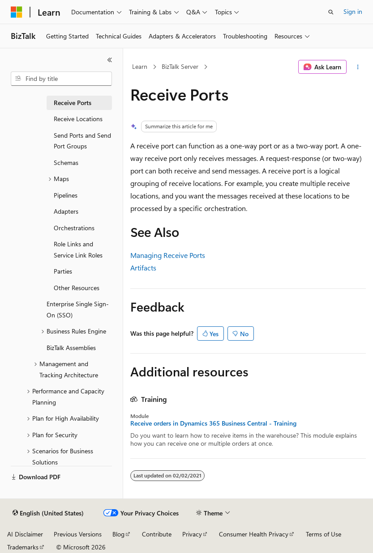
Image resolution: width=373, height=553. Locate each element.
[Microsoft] (16, 12)
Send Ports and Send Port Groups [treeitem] (82, 141)
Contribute (156, 534)
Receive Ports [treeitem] (72, 102)
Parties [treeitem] (63, 271)
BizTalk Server (180, 66)
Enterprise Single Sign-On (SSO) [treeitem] (78, 309)
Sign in (352, 11)
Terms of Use (323, 534)
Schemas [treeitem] (66, 162)
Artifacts (143, 267)
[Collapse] (109, 60)
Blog (118, 534)
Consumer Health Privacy (253, 534)
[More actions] (358, 67)
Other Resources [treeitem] (76, 287)
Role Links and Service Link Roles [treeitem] (78, 249)
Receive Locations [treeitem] (78, 118)
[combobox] (61, 79)
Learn (139, 66)
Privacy (192, 534)
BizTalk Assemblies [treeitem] (71, 347)
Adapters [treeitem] (66, 211)
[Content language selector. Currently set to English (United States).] (48, 513)
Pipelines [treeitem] (65, 195)
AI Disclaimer (25, 534)
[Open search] (331, 12)
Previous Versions (78, 534)
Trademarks (23, 547)
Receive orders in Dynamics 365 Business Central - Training (213, 423)
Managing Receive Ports (167, 255)
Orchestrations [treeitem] (74, 228)
